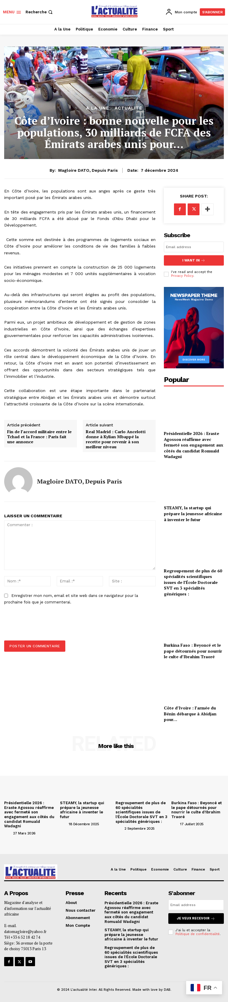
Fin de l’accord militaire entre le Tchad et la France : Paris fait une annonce (39, 436)
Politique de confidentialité (197, 934)
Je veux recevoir (196, 918)
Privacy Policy (182, 276)
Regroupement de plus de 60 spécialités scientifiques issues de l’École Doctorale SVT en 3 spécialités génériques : (193, 582)
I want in (194, 260)
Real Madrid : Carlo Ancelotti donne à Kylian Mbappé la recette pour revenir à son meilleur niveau (115, 439)
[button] (40, 12)
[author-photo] (8, 832)
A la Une (97, 108)
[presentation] (46, 626)
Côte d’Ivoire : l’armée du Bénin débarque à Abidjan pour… (190, 713)
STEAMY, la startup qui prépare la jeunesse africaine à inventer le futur (193, 513)
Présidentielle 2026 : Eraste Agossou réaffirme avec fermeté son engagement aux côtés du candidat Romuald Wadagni (193, 445)
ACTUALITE (128, 108)
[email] (194, 247)
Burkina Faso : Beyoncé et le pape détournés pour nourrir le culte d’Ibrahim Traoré (193, 650)
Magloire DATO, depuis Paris (88, 170)
